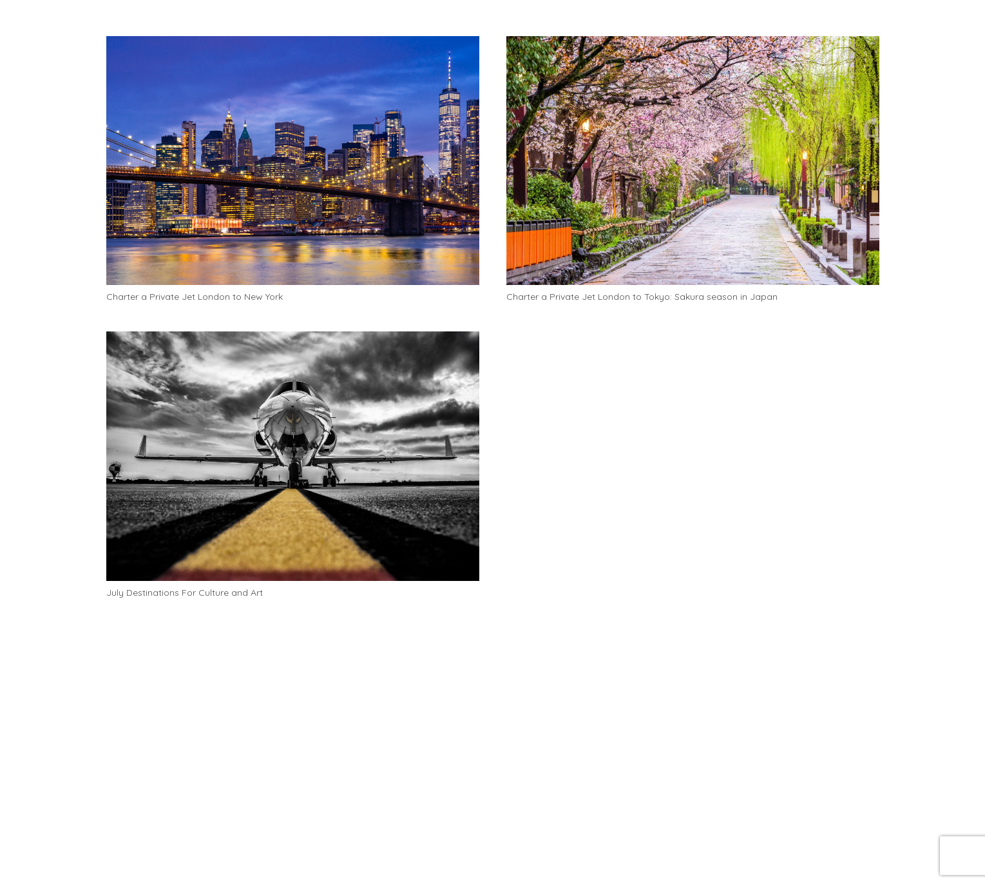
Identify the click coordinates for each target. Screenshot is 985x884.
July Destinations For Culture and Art (184, 592)
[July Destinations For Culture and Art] (292, 456)
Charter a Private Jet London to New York (194, 296)
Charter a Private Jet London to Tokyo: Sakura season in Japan (642, 296)
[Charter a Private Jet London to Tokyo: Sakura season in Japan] (692, 160)
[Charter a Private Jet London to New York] (292, 160)
